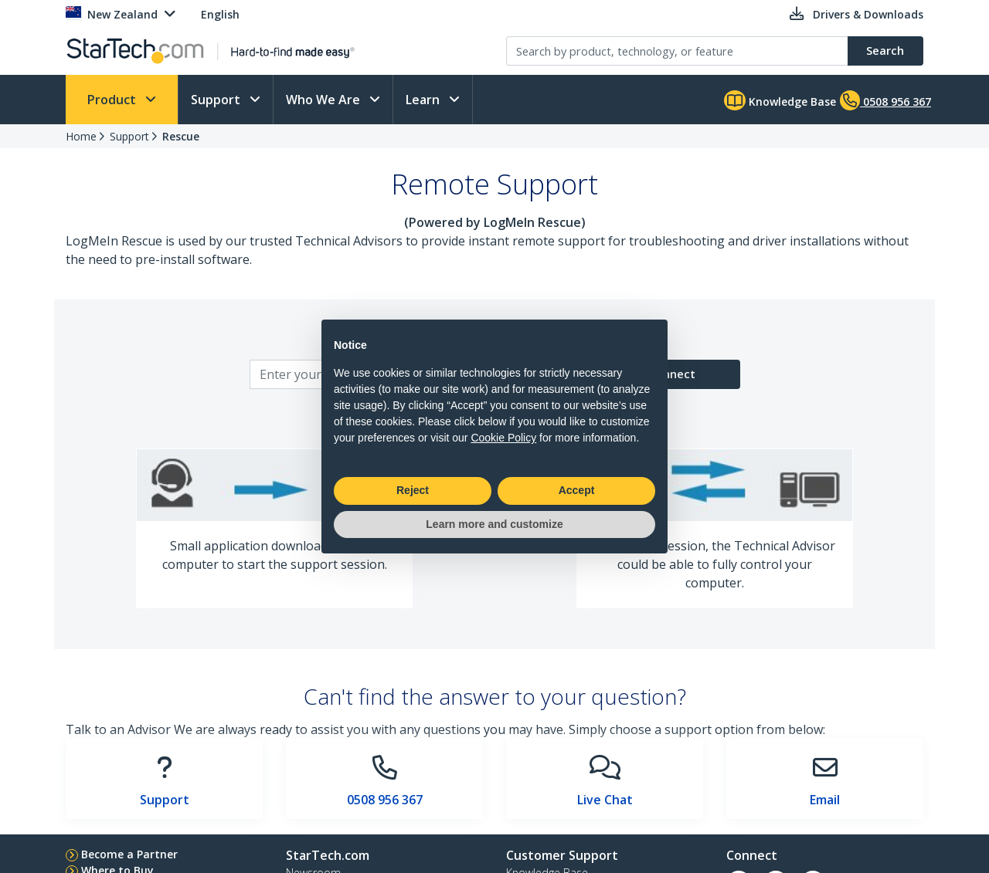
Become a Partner (129, 854)
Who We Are (324, 99)
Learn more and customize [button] (494, 524)
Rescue (180, 136)
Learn (424, 99)
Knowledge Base (780, 100)
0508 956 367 (385, 799)
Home (81, 136)
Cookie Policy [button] (503, 437)
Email (825, 799)
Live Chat (605, 799)
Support (217, 99)
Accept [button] (577, 490)
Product (113, 99)
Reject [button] (412, 490)
